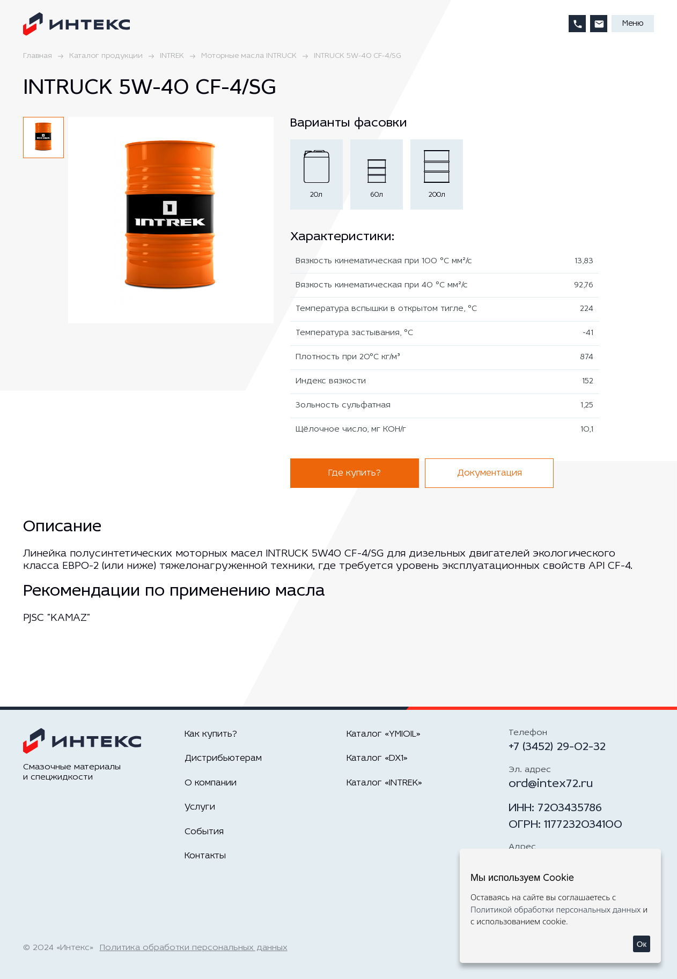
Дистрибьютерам (223, 758)
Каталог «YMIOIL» (384, 734)
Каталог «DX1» (377, 758)
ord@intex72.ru (551, 784)
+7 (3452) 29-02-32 (557, 747)
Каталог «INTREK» (384, 783)
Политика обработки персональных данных (194, 948)
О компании (211, 783)
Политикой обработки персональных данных (555, 909)
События (204, 831)
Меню (632, 24)
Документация (489, 473)
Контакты (205, 856)
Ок (641, 944)
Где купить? (354, 473)
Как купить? (211, 734)
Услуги (200, 807)
